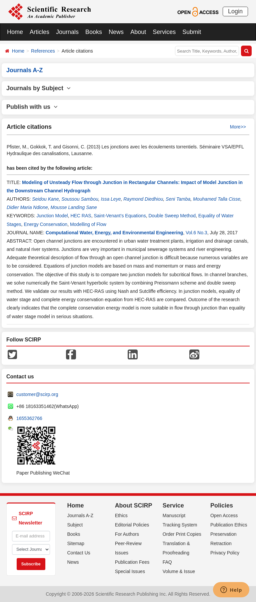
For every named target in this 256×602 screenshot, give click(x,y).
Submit (191, 32)
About (138, 32)
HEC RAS (80, 215)
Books (93, 32)
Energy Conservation (45, 224)
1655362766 (29, 418)
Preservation (223, 534)
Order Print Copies (182, 534)
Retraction (221, 543)
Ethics (121, 515)
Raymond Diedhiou (143, 199)
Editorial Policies (132, 524)
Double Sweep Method (172, 215)
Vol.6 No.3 (196, 232)
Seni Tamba (178, 199)
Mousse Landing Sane (74, 207)
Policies (221, 505)
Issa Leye (111, 199)
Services (164, 32)
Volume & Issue (179, 571)
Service (173, 505)
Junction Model (52, 215)
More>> (238, 126)
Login (235, 11)
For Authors (127, 534)
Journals (67, 32)
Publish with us (32, 106)
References (43, 51)
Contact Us (78, 552)
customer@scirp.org (37, 394)
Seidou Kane (45, 199)
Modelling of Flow (88, 224)
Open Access (224, 515)
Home (15, 32)
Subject (75, 524)
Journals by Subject (38, 88)
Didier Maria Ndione (27, 207)
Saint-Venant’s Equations (120, 215)
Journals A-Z (80, 515)
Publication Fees (132, 562)
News (116, 32)
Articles (39, 32)
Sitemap (75, 543)
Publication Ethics (228, 524)
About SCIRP (133, 505)
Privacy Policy (224, 552)
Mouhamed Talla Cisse (216, 199)
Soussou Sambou (79, 199)
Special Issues (130, 571)
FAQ (167, 562)
